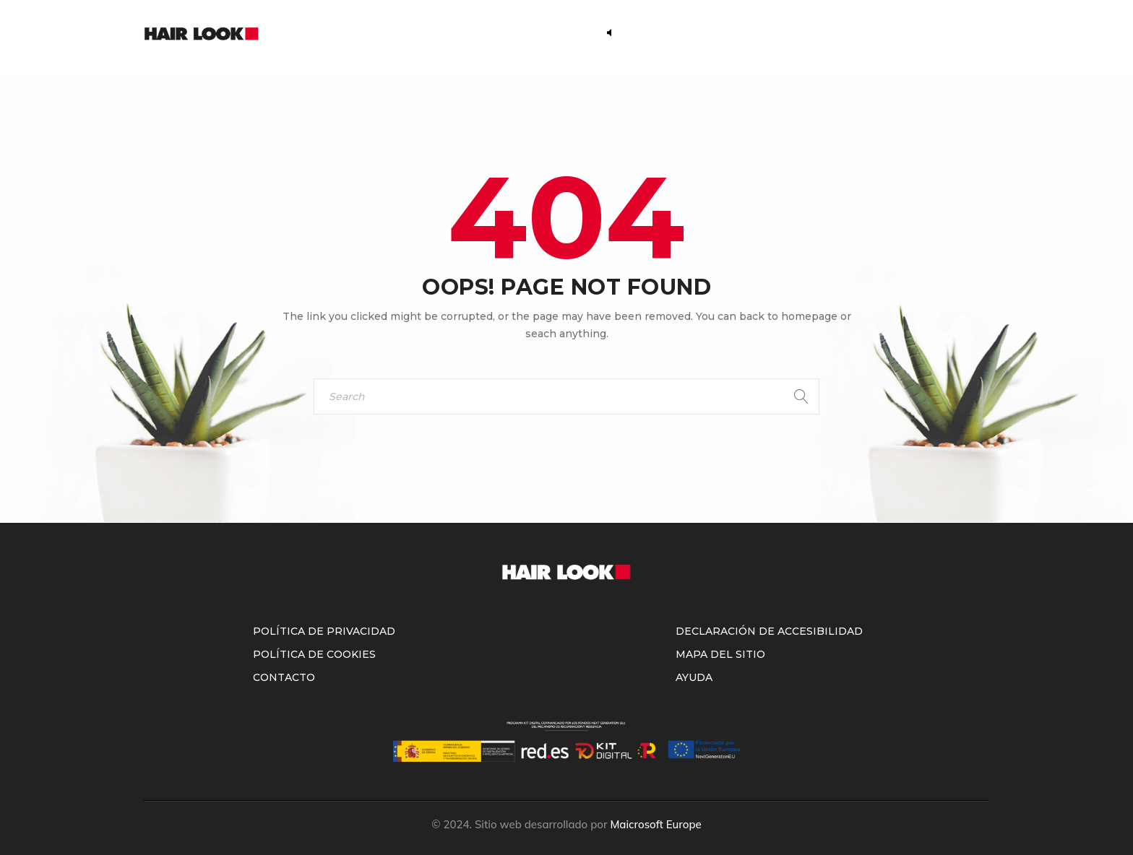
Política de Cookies (314, 654)
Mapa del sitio (720, 654)
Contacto (284, 677)
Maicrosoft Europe (655, 824)
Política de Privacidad (324, 631)
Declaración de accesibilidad (769, 631)
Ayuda (694, 677)
